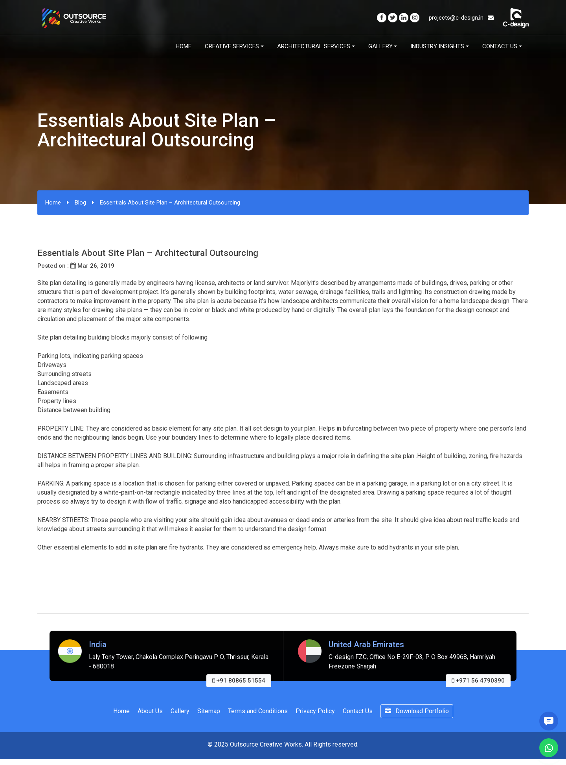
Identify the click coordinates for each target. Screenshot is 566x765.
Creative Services (232, 46)
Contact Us (499, 46)
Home (183, 46)
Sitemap (208, 711)
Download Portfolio (417, 711)
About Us (150, 711)
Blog (80, 202)
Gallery (380, 46)
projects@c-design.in (461, 17)
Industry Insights (437, 46)
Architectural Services (313, 46)
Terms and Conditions (258, 711)
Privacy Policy (315, 711)
